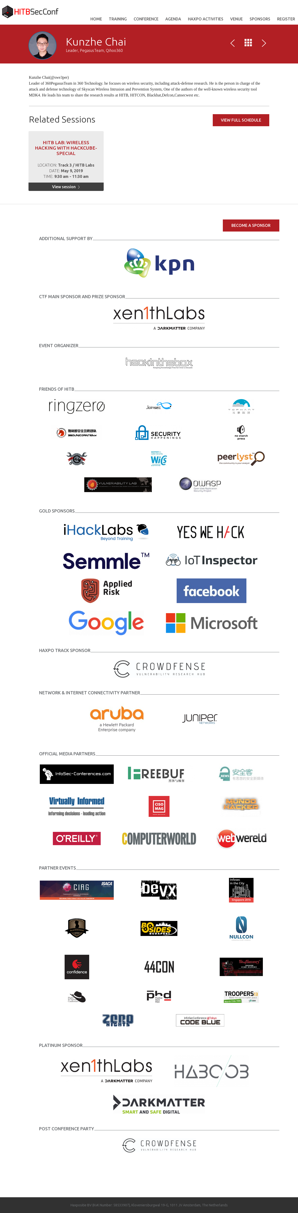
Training (118, 19)
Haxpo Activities (205, 19)
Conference (146, 19)
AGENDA (173, 19)
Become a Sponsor (250, 225)
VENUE (236, 19)
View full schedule (241, 120)
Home (96, 19)
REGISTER (286, 19)
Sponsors (260, 19)
